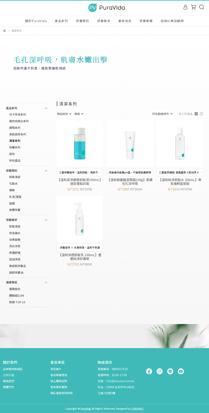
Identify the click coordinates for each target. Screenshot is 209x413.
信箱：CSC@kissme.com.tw (116, 381)
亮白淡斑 (14, 246)
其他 (12, 154)
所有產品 (14, 160)
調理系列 (14, 128)
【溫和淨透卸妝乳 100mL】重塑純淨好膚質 (79, 256)
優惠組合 (14, 289)
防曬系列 (14, 147)
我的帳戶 (56, 369)
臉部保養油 (16, 272)
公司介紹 (8, 375)
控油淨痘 (14, 259)
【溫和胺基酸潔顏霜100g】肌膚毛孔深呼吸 (130, 181)
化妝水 (13, 183)
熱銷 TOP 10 (17, 302)
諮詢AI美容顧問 (172, 21)
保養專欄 (146, 21)
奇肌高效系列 (17, 134)
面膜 (12, 203)
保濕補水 (14, 233)
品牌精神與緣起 (13, 369)
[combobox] (64, 113)
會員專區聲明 (58, 387)
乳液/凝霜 (15, 197)
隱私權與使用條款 (61, 393)
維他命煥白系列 (19, 121)
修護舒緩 (14, 253)
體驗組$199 (16, 295)
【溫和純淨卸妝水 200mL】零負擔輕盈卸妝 (179, 181)
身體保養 (14, 210)
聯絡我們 (8, 381)
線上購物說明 (58, 381)
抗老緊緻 (14, 240)
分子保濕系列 (17, 114)
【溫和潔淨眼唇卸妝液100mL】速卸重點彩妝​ (80, 181)
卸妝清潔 (14, 177)
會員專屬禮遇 (58, 375)
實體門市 (8, 387)
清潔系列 (14, 141)
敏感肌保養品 (17, 266)
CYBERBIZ (137, 408)
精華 (12, 190)
